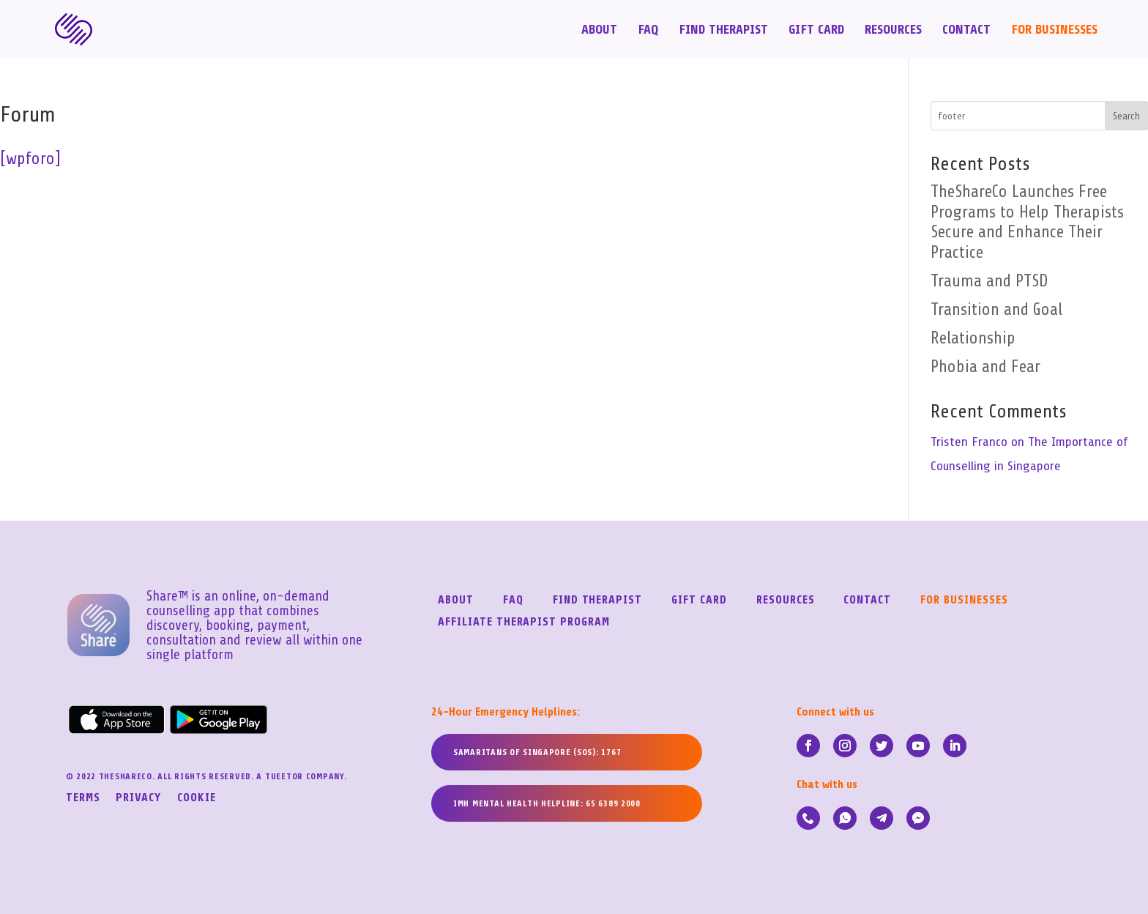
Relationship (973, 338)
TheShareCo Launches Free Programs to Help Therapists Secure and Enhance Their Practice (1027, 222)
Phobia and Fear (985, 366)
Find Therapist (723, 30)
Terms (83, 798)
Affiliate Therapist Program (524, 622)
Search (1126, 116)
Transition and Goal (996, 309)
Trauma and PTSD (989, 281)
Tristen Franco (969, 441)
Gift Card (816, 30)
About (599, 30)
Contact (966, 30)
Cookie (196, 798)
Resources (893, 30)
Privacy (138, 798)
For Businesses (1054, 30)
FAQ (648, 30)
